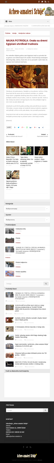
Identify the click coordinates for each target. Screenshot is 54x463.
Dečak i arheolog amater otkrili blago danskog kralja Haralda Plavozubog (30, 336)
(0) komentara (21, 301)
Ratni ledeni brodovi (38, 135)
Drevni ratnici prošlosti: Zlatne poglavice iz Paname (41, 159)
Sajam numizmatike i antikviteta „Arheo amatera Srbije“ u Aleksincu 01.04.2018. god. (31, 345)
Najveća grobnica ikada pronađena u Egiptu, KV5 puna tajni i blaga (11, 184)
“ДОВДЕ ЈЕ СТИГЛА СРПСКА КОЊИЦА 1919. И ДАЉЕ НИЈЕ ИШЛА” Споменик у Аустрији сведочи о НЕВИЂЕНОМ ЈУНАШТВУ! (30, 250)
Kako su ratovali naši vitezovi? (16, 135)
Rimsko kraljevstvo (21, 262)
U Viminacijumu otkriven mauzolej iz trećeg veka (30, 327)
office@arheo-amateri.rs (14, 436)
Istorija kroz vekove (24, 33)
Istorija (14, 33)
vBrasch (40, 460)
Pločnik (18, 238)
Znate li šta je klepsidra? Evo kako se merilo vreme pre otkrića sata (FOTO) (12, 160)
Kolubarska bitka (21, 229)
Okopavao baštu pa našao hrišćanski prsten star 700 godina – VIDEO (31, 354)
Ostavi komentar (10, 50)
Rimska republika (21, 272)
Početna (7, 33)
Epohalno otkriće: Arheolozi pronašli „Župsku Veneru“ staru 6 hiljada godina (31, 319)
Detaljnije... (18, 233)
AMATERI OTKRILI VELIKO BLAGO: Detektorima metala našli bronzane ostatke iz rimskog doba (30, 363)
